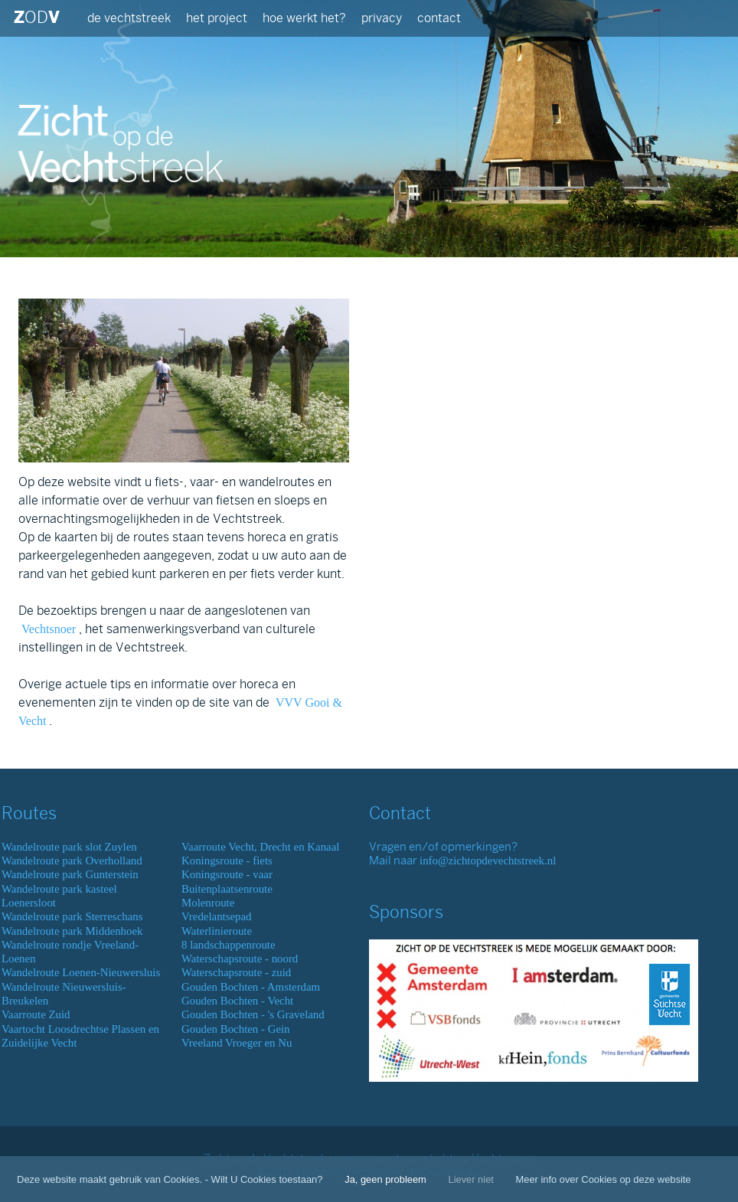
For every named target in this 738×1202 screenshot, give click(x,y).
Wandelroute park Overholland (72, 860)
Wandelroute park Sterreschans (72, 916)
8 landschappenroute (228, 945)
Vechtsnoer (48, 628)
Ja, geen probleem (385, 1179)
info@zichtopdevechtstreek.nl (488, 860)
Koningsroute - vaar (227, 874)
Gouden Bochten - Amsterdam (250, 987)
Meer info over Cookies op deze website (603, 1179)
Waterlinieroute (216, 931)
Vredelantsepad (216, 916)
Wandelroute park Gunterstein (70, 874)
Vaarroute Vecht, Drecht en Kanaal (260, 847)
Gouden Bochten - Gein (235, 1029)
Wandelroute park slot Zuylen (69, 847)
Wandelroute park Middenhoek (72, 931)
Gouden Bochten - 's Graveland (253, 1014)
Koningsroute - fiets (227, 860)
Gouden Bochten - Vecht (237, 1001)
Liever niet (470, 1179)
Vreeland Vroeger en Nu (236, 1043)
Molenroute (207, 903)
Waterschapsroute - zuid (236, 972)
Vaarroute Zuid (36, 1014)
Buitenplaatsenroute (227, 889)
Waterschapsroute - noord (239, 958)
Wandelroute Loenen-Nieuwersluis (81, 972)
